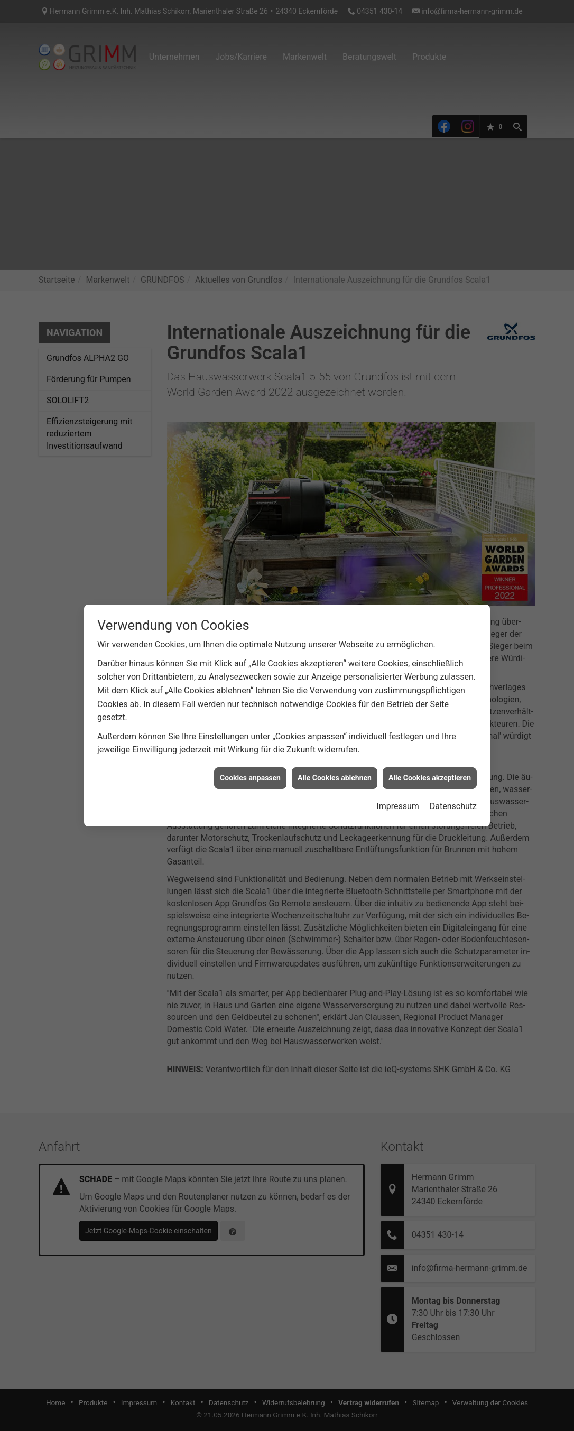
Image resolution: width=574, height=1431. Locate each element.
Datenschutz (453, 778)
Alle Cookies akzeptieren (429, 749)
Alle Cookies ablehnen (335, 749)
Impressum (397, 778)
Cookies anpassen (250, 749)
